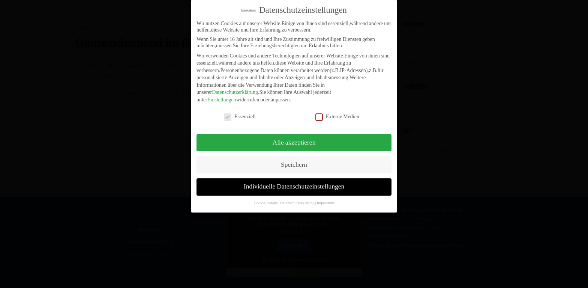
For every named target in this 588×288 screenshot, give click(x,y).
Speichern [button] (294, 159)
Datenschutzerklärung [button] (297, 198)
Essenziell (240, 111)
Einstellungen (221, 94)
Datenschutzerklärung (235, 87)
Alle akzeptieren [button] (294, 137)
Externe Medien (337, 111)
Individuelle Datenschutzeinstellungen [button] (294, 182)
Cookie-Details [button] (266, 198)
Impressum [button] (325, 198)
